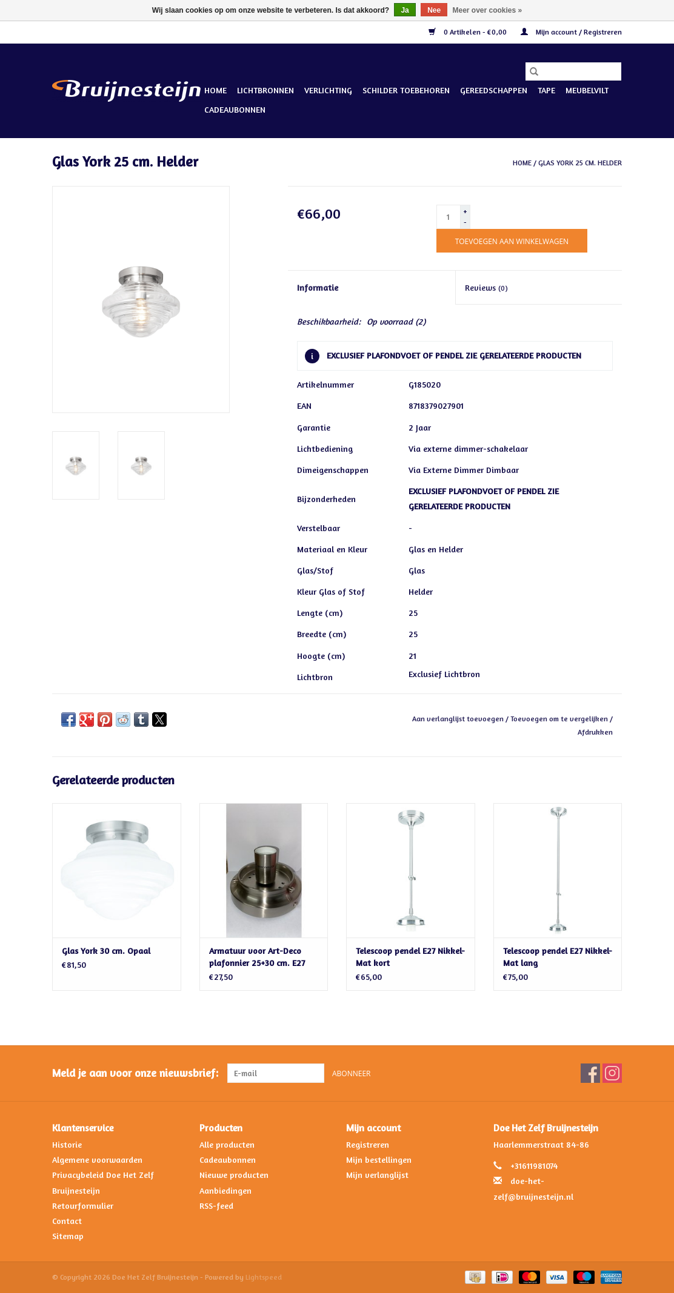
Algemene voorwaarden (97, 1159)
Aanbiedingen (225, 1190)
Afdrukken (595, 731)
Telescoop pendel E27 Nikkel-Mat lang (557, 956)
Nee (434, 10)
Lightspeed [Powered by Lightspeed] (263, 1276)
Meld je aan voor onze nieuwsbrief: (135, 1072)
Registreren (367, 1144)
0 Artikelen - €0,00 (469, 31)
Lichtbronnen (265, 90)
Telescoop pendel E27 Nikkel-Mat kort (410, 956)
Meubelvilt (587, 90)
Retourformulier (82, 1205)
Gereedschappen (493, 90)
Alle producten (227, 1144)
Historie (67, 1144)
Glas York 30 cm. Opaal (106, 950)
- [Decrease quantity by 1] (465, 222)
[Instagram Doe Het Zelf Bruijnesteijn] (612, 1073)
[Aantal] (448, 217)
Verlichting (328, 90)
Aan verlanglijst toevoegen (459, 718)
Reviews (486, 287)
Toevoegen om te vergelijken (560, 718)
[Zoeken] (573, 71)
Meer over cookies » (487, 10)
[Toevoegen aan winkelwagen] (511, 241)
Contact (67, 1220)
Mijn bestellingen (379, 1159)
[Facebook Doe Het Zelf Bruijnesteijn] (590, 1073)
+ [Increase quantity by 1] (465, 211)
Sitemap (68, 1236)
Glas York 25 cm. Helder (580, 162)
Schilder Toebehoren (406, 90)
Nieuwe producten (234, 1174)
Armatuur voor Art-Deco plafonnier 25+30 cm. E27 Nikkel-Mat (257, 957)
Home (215, 90)
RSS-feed (216, 1205)
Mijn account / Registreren (571, 31)
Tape (546, 90)
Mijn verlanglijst (377, 1174)
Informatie (317, 287)
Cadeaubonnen (234, 109)
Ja (405, 10)
